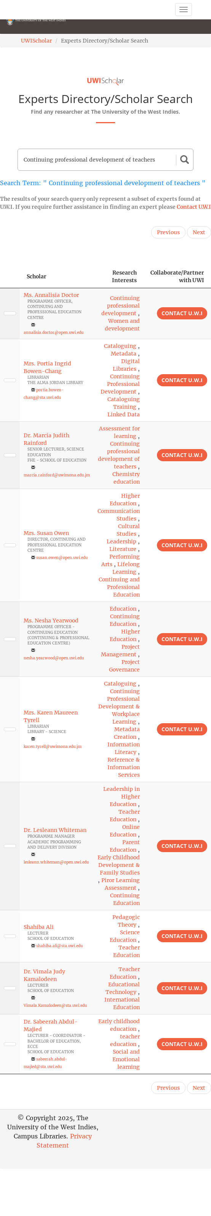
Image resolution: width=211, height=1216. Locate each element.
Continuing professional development (120, 306)
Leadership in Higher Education (121, 797)
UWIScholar (36, 40)
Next (199, 232)
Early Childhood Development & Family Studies (119, 865)
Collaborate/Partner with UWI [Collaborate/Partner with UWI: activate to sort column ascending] (177, 276)
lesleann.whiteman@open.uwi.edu (56, 862)
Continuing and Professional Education (119, 587)
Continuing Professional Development (120, 384)
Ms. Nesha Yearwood (51, 620)
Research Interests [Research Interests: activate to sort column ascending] (124, 276)
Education (123, 608)
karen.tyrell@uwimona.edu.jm (53, 746)
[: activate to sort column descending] (10, 276)
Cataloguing (120, 346)
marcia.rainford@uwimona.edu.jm (57, 475)
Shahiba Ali (39, 927)
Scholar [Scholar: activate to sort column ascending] (36, 276)
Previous (168, 232)
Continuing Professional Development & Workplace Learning (119, 706)
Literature (122, 549)
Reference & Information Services (123, 767)
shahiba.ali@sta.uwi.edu (59, 945)
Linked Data (123, 414)
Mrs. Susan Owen (46, 533)
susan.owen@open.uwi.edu (62, 557)
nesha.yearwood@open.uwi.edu (54, 658)
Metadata (123, 353)
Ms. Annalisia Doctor (51, 295)
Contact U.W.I (194, 206)
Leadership (121, 541)
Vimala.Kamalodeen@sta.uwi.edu (55, 1005)
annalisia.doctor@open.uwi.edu (53, 332)
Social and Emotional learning (126, 1059)
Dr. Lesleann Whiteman (55, 830)
